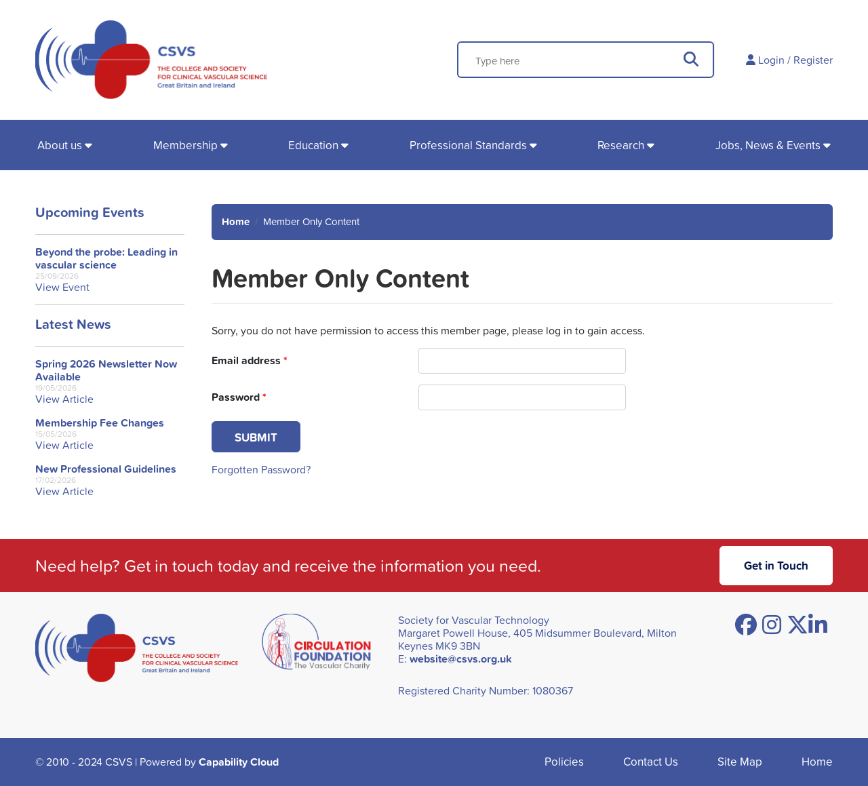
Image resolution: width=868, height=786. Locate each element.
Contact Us (650, 761)
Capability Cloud (239, 762)
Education (313, 145)
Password (239, 397)
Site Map (739, 761)
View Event (62, 287)
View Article (64, 399)
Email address (250, 360)
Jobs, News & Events (768, 145)
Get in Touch (776, 565)
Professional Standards (468, 145)
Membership (185, 145)
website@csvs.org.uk (461, 659)
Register (813, 59)
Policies (564, 761)
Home (236, 221)
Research (620, 145)
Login (771, 59)
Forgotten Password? (261, 469)
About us (59, 145)
